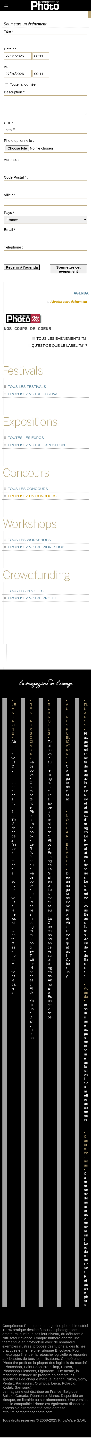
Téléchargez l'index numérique (13, 847)
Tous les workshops (27, 541)
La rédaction (86, 1252)
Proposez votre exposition (34, 446)
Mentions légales (13, 979)
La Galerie (50, 878)
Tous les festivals (25, 387)
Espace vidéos (50, 1007)
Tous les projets (23, 592)
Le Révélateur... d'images (86, 812)
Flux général (86, 742)
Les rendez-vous (86, 896)
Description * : (15, 92)
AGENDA (81, 294)
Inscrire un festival (86, 1063)
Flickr (31, 993)
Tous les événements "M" (60, 339)
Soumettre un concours (86, 1102)
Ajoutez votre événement (67, 302)
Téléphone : (13, 247)
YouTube (32, 1008)
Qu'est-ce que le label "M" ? (57, 346)
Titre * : (10, 31)
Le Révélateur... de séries (86, 857)
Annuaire (50, 987)
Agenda (50, 973)
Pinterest (31, 977)
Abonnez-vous (13, 752)
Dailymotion (32, 1028)
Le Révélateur (50, 902)
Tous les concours (26, 490)
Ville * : (9, 195)
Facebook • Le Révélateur (32, 847)
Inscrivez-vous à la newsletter (13, 903)
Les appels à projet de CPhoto (50, 822)
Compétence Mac (68, 783)
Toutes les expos (24, 439)
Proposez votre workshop (34, 548)
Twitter (32, 960)
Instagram (32, 927)
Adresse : (11, 160)
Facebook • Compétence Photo (32, 792)
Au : (7, 67)
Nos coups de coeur (27, 330)
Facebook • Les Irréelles (32, 894)
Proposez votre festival (31, 395)
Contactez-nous (13, 946)
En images (50, 859)
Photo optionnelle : (19, 140)
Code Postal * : (16, 177)
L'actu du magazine (86, 771)
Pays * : (10, 213)
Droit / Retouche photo (86, 1285)
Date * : (10, 49)
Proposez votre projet (30, 599)
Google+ (32, 946)
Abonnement (86, 1230)
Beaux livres (86, 925)
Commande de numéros (86, 1195)
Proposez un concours (30, 497)
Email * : (10, 229)
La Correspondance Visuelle (50, 942)
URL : (8, 123)
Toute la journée (23, 84)
